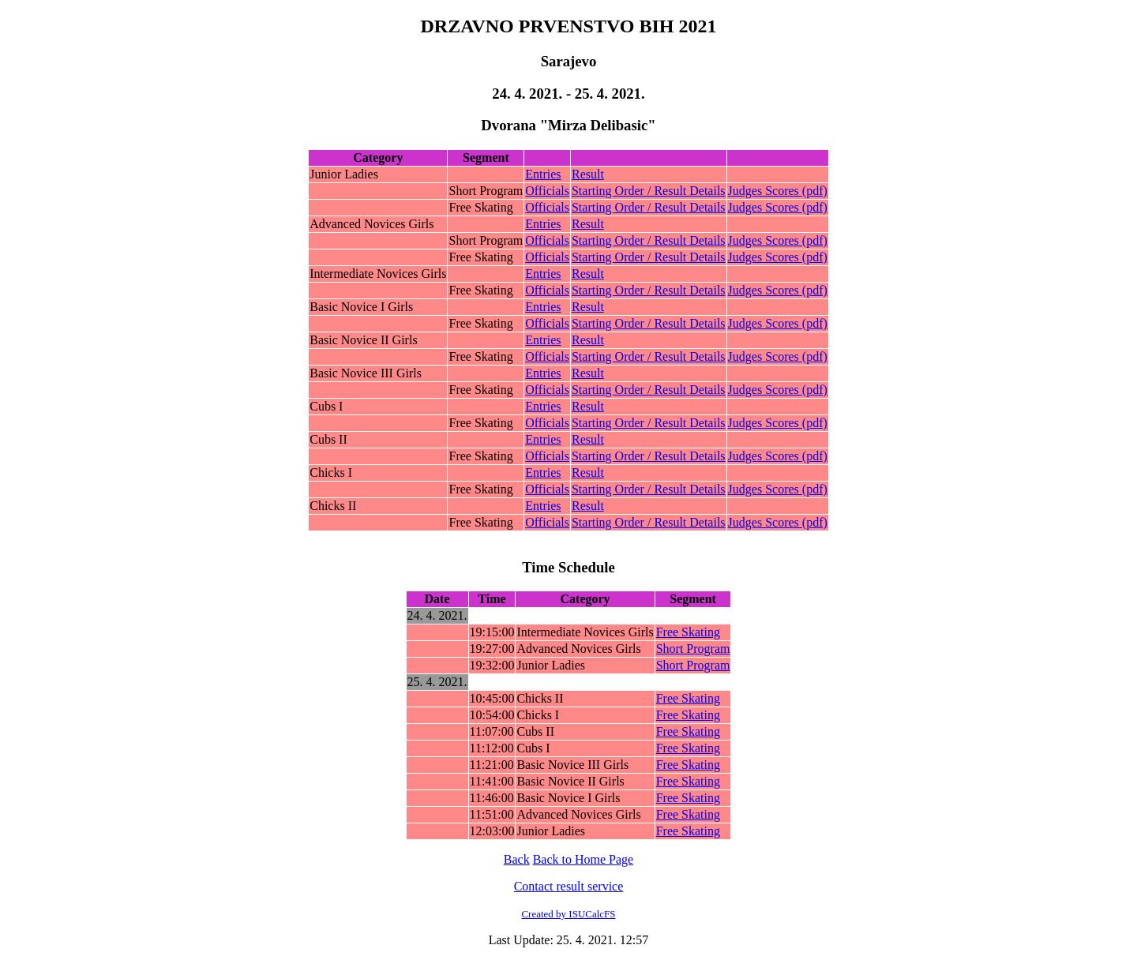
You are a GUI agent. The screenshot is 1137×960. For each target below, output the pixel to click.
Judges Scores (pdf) (777, 190)
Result (588, 174)
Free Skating (688, 632)
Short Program (693, 648)
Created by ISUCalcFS (568, 914)
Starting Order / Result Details (649, 190)
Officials (547, 190)
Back (517, 859)
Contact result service (569, 886)
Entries (543, 174)
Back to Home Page (583, 859)
